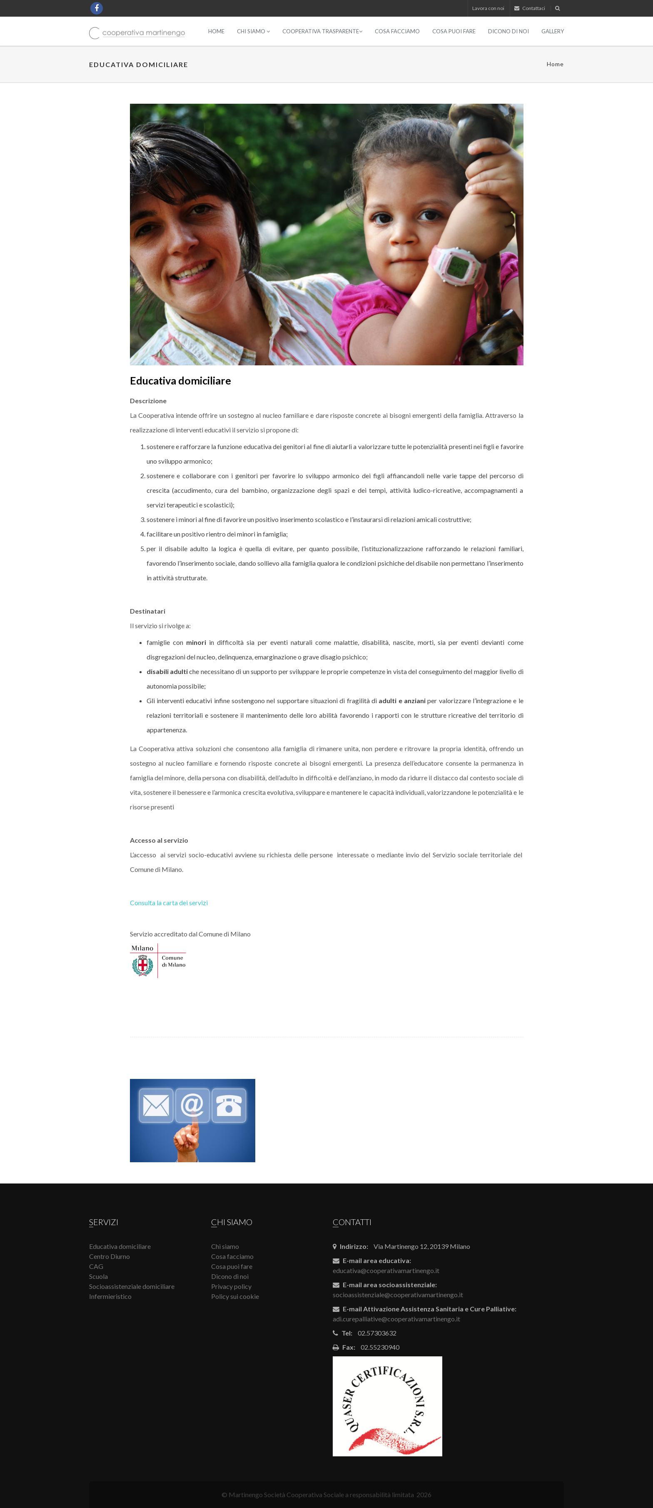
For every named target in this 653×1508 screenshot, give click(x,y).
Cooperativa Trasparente (322, 31)
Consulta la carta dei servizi (169, 902)
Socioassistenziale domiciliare (131, 1286)
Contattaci (529, 8)
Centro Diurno (109, 1256)
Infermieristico (110, 1296)
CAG (96, 1266)
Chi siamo (253, 31)
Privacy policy (231, 1286)
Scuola (98, 1276)
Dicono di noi (508, 31)
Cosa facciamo (397, 31)
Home (216, 31)
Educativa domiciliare (120, 1246)
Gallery (552, 31)
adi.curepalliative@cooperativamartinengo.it (396, 1319)
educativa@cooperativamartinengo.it (386, 1270)
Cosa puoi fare (454, 31)
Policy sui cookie (235, 1296)
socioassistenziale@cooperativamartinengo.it (398, 1294)
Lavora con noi (488, 8)
